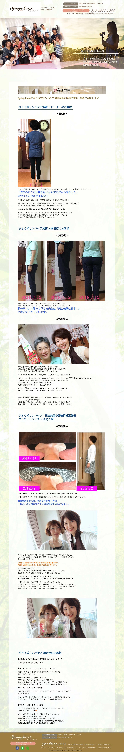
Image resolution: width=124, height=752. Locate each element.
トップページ (43, 747)
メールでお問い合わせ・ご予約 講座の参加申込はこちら (76, 10)
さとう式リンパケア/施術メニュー (48, 72)
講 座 (34, 72)
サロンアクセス (62, 72)
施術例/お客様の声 (76, 72)
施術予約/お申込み (104, 72)
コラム (90, 72)
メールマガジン (19, 72)
